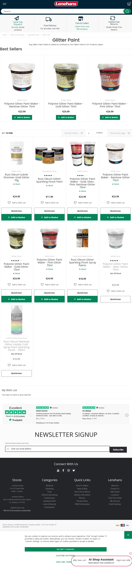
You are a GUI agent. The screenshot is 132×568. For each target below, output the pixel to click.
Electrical (49, 485)
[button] (16, 203)
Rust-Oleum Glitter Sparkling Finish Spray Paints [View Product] (82, 238)
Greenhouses (49, 497)
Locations (115, 494)
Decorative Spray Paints (82, 256)
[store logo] (66, 4)
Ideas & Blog (82, 488)
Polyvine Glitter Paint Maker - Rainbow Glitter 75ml (22, 105)
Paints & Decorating (17, 35)
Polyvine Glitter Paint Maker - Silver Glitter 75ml (115, 266)
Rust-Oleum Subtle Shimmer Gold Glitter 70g (16, 177)
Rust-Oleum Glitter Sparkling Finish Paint (49, 180)
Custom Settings (65, 555)
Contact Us (114, 488)
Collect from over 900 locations (82, 27)
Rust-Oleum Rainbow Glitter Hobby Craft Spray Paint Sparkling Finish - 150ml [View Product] (16, 320)
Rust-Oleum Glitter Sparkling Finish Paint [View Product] (49, 153)
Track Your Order (115, 497)
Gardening (49, 488)
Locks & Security (49, 503)
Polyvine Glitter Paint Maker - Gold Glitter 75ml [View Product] (16, 238)
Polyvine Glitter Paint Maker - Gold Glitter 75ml (66, 105)
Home (5, 35)
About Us (115, 485)
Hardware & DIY (49, 500)
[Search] (127, 11)
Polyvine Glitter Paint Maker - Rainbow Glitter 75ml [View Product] (115, 153)
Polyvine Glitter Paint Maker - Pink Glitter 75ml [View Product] (49, 238)
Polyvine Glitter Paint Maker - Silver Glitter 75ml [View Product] (115, 238)
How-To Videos (82, 485)
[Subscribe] (118, 449)
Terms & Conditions (82, 491)
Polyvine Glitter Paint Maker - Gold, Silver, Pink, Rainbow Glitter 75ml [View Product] (82, 153)
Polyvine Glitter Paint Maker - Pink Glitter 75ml (110, 105)
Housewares (49, 506)
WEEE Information (82, 503)
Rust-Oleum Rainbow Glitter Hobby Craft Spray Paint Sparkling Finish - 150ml (16, 346)
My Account (115, 500)
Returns (82, 497)
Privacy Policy (82, 500)
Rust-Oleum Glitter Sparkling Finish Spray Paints (82, 262)
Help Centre (115, 491)
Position (75, 133)
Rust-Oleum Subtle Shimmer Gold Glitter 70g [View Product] (16, 153)
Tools (49, 491)
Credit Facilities (115, 503)
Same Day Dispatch (18, 23)
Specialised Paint (33, 35)
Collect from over (17, 507)
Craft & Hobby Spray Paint (16, 338)
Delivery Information (82, 494)
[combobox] (66, 11)
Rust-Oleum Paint (49, 171)
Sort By (68, 133)
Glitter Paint (22, 100)
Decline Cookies (65, 562)
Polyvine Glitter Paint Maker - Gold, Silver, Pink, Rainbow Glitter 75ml (82, 183)
